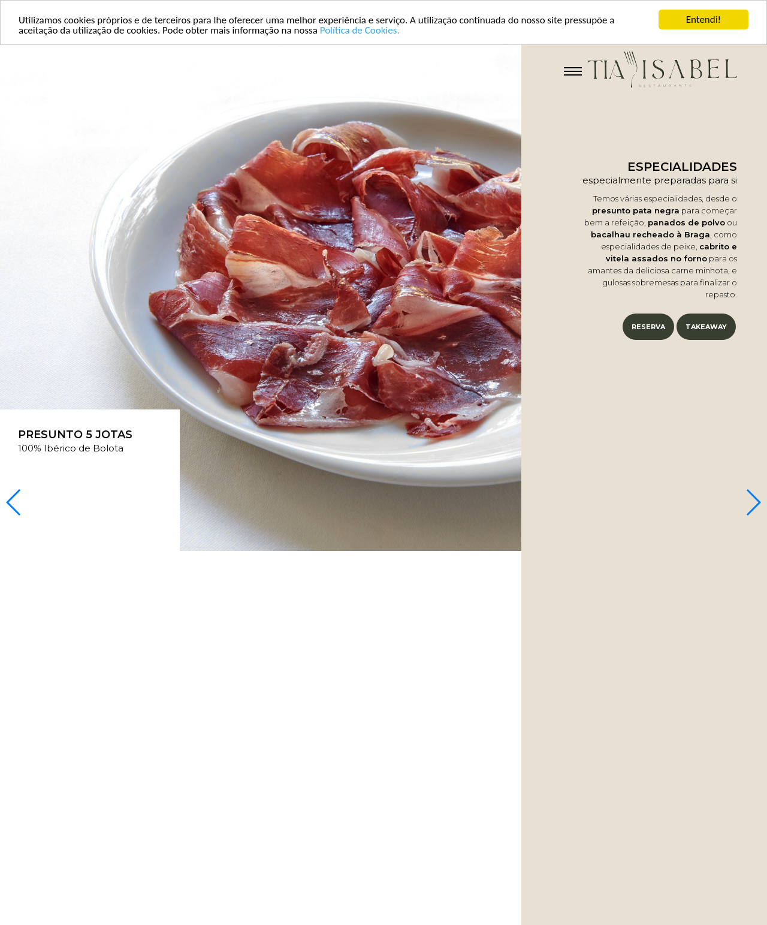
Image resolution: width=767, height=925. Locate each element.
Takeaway (706, 327)
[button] (753, 502)
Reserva (648, 327)
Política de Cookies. (360, 30)
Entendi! (703, 19)
